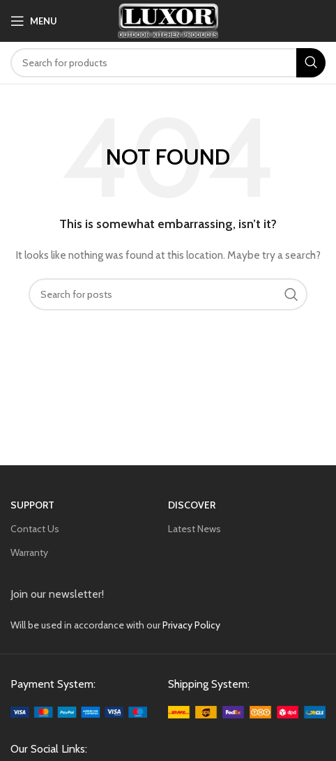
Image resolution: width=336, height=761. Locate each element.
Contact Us (34, 528)
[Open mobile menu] (33, 21)
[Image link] (78, 711)
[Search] (168, 62)
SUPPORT (32, 505)
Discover (191, 505)
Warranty (29, 552)
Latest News (194, 528)
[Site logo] (168, 19)
